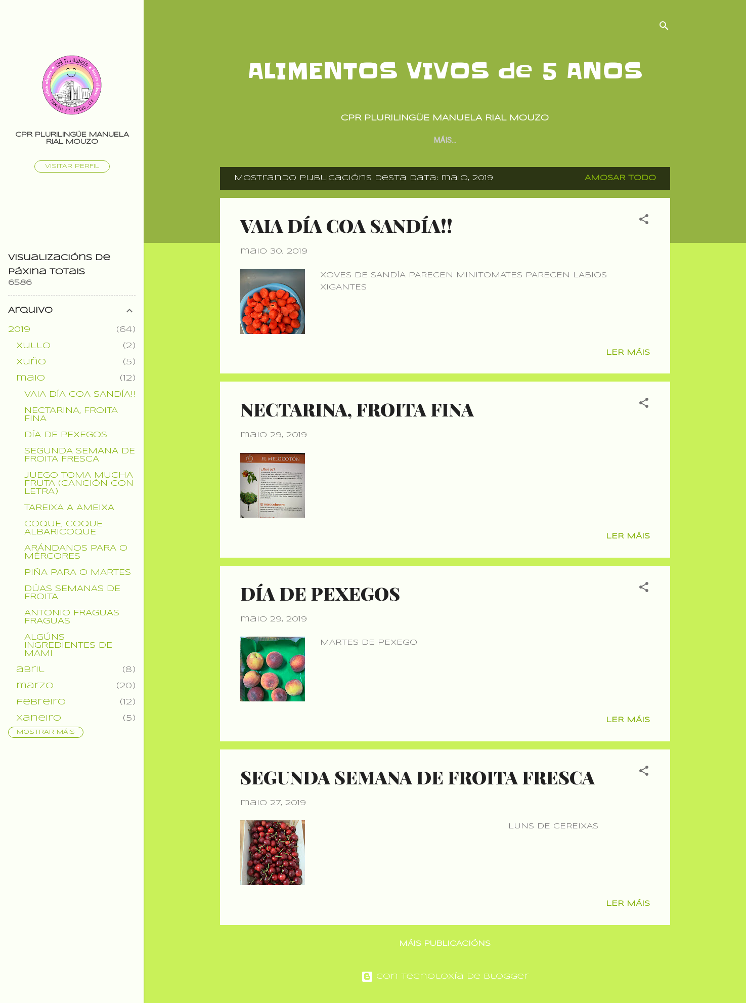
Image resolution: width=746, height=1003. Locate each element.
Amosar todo (620, 178)
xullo (33, 346)
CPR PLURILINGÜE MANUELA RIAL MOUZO (72, 138)
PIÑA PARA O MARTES (77, 572)
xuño (31, 362)
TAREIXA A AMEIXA (69, 508)
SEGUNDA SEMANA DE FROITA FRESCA (417, 777)
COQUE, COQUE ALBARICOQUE (63, 528)
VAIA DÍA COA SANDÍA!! (346, 225)
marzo (35, 686)
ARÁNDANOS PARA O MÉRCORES (75, 552)
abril (30, 670)
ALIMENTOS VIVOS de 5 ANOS (444, 71)
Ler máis (628, 352)
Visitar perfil (72, 166)
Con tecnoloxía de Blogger (445, 976)
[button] (644, 221)
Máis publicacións (445, 943)
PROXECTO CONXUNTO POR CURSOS (486, 140)
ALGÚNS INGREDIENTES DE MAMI (68, 645)
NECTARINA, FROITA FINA (357, 409)
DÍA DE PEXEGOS (320, 593)
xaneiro (38, 718)
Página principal (372, 140)
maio (30, 378)
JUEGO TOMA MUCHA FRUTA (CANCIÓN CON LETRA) (79, 483)
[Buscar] (664, 27)
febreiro (41, 702)
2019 (19, 329)
